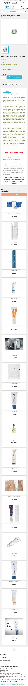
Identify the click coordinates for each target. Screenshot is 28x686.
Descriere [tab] (7, 91)
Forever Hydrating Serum (14, 638)
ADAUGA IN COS (14, 77)
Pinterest (20, 84)
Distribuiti (8, 84)
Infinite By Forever (14, 383)
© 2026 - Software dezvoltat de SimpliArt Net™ (13, 684)
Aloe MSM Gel (14, 355)
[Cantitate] (3, 77)
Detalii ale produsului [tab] (11, 94)
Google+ (16, 84)
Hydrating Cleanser (14, 525)
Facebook (14, 649)
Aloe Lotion (14, 298)
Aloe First (14, 468)
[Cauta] (14, 11)
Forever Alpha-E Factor (14, 440)
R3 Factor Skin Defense (14, 496)
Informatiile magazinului (9, 681)
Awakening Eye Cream (14, 411)
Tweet (12, 84)
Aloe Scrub (14, 553)
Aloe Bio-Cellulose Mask (14, 214)
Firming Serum (14, 242)
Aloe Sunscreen (14, 327)
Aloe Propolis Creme (14, 609)
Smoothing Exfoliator (14, 581)
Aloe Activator (14, 270)
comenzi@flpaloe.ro (20, 679)
